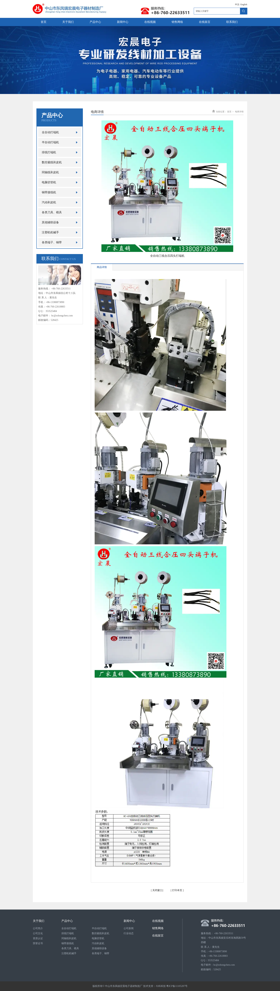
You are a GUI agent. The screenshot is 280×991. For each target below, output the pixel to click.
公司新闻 (129, 928)
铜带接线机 (67, 943)
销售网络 (158, 928)
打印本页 (176, 890)
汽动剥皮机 (98, 943)
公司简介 (38, 928)
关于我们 (38, 920)
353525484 (51, 311)
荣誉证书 (38, 943)
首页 (229, 111)
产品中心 (67, 920)
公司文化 (38, 933)
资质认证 (38, 938)
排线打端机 (67, 933)
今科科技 (161, 986)
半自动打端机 (99, 928)
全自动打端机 (68, 928)
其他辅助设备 (99, 948)
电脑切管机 (98, 938)
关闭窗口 (157, 890)
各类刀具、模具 (70, 948)
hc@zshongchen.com (62, 315)
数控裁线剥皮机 (100, 933)
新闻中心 (129, 920)
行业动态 (129, 933)
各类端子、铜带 (100, 953)
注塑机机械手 (68, 953)
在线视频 (158, 920)
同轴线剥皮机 (68, 938)
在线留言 (158, 935)
